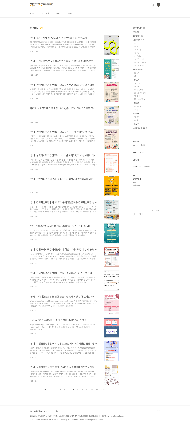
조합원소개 (137, 106)
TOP (158, 412)
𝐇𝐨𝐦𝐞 (32, 13)
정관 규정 (137, 96)
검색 (153, 5)
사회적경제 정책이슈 (140, 128)
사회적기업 (137, 50)
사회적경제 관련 (138, 40)
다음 (103, 389)
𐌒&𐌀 (70, 13)
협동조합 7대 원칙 (140, 93)
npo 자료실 (137, 56)
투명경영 (136, 113)
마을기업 (136, 53)
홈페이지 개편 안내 (139, 145)
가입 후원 (136, 103)
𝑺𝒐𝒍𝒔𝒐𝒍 (58, 13)
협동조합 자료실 (139, 59)
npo (135, 43)
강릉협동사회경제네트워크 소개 (40, 411)
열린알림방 (138, 36)
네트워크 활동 (137, 69)
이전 (45, 389)
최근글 (135, 152)
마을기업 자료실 (139, 65)
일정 (135, 76)
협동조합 (136, 46)
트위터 (140, 214)
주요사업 (136, 86)
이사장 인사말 (138, 90)
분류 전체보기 (139, 28)
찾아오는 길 (59, 411)
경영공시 (136, 117)
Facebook (137, 166)
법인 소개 (136, 80)
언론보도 (136, 124)
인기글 (142, 152)
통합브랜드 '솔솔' (139, 99)
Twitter (146, 166)
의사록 (136, 120)
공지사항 (136, 32)
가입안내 (136, 109)
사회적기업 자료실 (140, 62)
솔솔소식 (136, 73)
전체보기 (45, 13)
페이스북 (135, 214)
